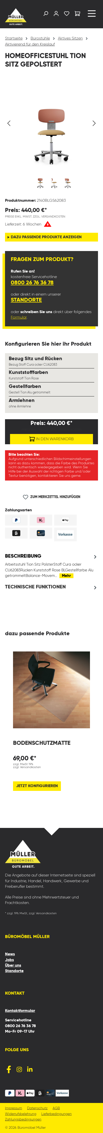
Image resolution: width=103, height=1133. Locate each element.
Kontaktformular (20, 1011)
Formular (19, 318)
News (10, 954)
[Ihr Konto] (56, 15)
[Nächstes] (94, 123)
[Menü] (91, 15)
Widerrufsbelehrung (20, 1114)
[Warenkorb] (77, 14)
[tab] (51, 565)
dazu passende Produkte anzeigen (46, 237)
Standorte (26, 300)
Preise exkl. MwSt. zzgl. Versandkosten (35, 216)
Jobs (9, 960)
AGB (56, 1108)
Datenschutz (37, 1108)
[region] (51, 136)
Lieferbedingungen (56, 1114)
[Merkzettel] (66, 15)
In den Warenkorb (51, 438)
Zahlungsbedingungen (23, 1119)
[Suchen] (45, 15)
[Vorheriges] (9, 123)
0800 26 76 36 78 (32, 283)
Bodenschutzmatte (41, 743)
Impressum (13, 1108)
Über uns (13, 966)
